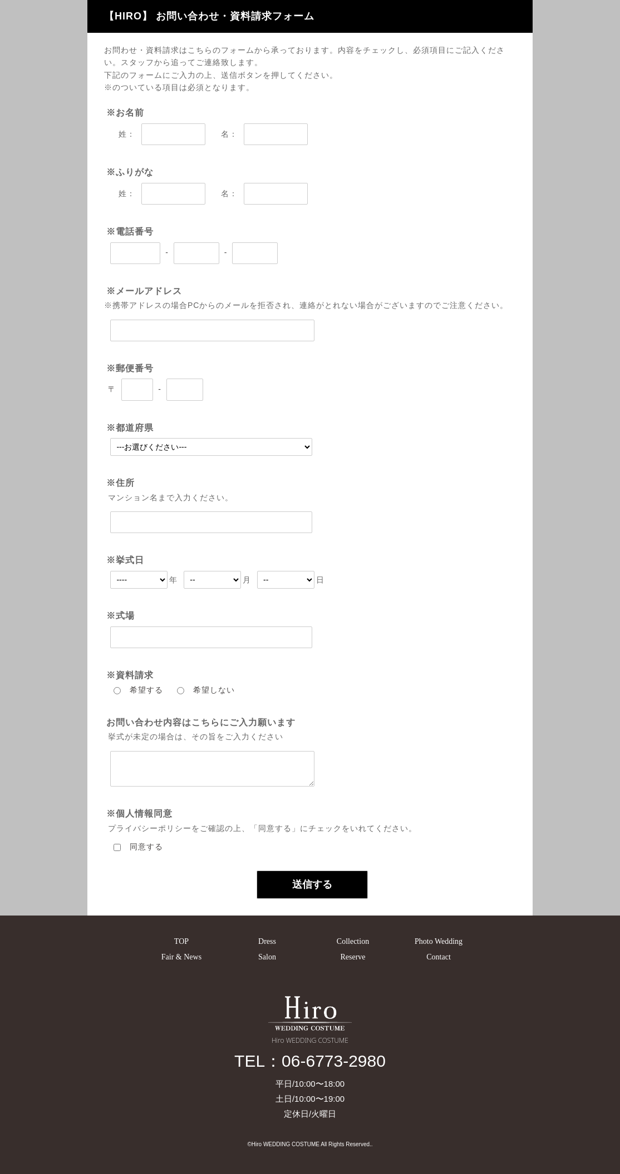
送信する (312, 884)
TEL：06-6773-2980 (310, 1061)
